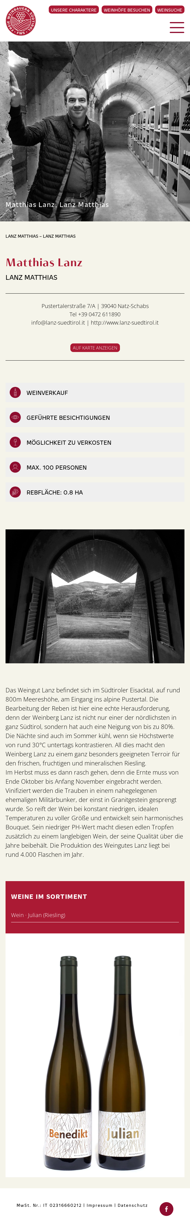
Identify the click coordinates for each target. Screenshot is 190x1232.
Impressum (100, 1205)
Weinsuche (169, 10)
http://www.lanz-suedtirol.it (125, 323)
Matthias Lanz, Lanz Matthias (57, 204)
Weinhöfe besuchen (127, 10)
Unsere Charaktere (74, 10)
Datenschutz (133, 1205)
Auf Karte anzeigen (95, 348)
